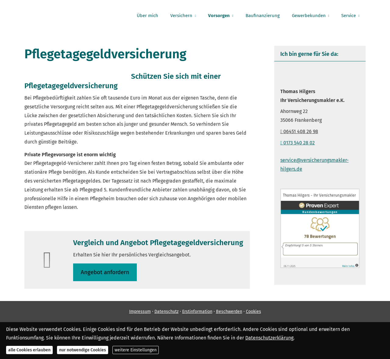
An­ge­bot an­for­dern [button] (105, 272)
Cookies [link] (253, 311)
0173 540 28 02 (297, 143)
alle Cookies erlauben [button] (29, 350)
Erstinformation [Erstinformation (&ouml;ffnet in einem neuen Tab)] (197, 311)
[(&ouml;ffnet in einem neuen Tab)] (320, 266)
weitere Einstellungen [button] (136, 350)
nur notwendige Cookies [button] (82, 350)
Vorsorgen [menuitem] (219, 15)
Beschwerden (229, 311)
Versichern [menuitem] (181, 15)
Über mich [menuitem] (147, 15)
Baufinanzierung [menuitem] (263, 15)
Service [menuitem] (348, 15)
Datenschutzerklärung (269, 338)
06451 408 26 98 (299, 131)
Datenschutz (166, 311)
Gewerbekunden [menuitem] (309, 15)
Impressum (140, 311)
